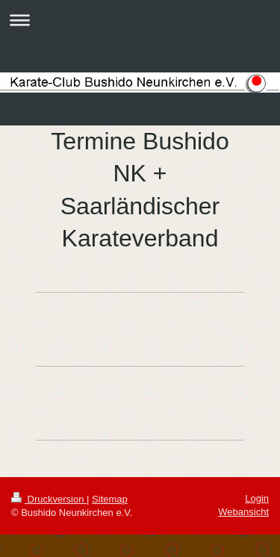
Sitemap (110, 499)
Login (257, 498)
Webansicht (243, 511)
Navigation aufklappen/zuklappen (140, 20)
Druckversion (49, 499)
